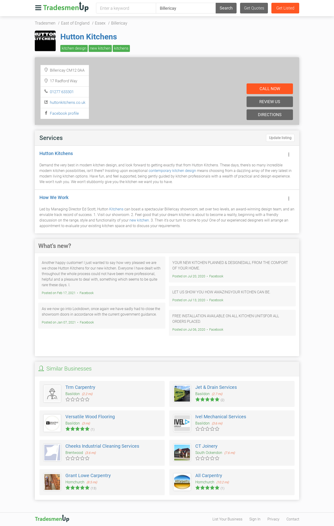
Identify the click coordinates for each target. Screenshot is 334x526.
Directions (270, 114)
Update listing (280, 138)
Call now (270, 88)
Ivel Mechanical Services (220, 416)
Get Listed (285, 8)
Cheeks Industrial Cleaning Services (102, 446)
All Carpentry (208, 475)
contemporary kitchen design (172, 170)
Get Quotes (254, 8)
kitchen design (74, 48)
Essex (100, 23)
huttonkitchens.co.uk (67, 102)
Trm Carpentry (80, 387)
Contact (292, 519)
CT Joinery (206, 446)
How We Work (53, 197)
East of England (75, 23)
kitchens (121, 48)
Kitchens (116, 209)
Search (226, 8)
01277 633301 (62, 91)
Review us (269, 101)
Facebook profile (64, 113)
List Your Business (227, 519)
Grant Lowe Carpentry (88, 475)
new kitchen (100, 48)
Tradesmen (45, 23)
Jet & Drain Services (216, 387)
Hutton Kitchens (88, 36)
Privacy (273, 519)
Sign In (254, 519)
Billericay (119, 23)
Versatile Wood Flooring (90, 416)
